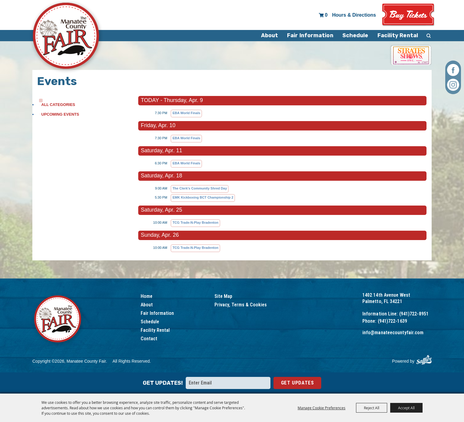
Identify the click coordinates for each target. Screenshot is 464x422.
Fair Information (310, 35)
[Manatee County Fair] (66, 37)
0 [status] (326, 15)
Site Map (223, 296)
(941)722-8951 (414, 314)
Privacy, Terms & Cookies (240, 305)
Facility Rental (397, 35)
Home (146, 296)
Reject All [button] (371, 407)
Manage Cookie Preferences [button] (321, 407)
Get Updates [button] (297, 383)
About (269, 35)
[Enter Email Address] (228, 383)
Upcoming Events (60, 114)
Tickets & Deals (408, 15)
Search (428, 35)
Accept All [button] (406, 407)
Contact (149, 338)
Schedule (355, 35)
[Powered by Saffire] (424, 360)
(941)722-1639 (392, 321)
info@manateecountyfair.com (393, 332)
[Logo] (58, 319)
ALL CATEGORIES (58, 104)
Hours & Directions (354, 15)
